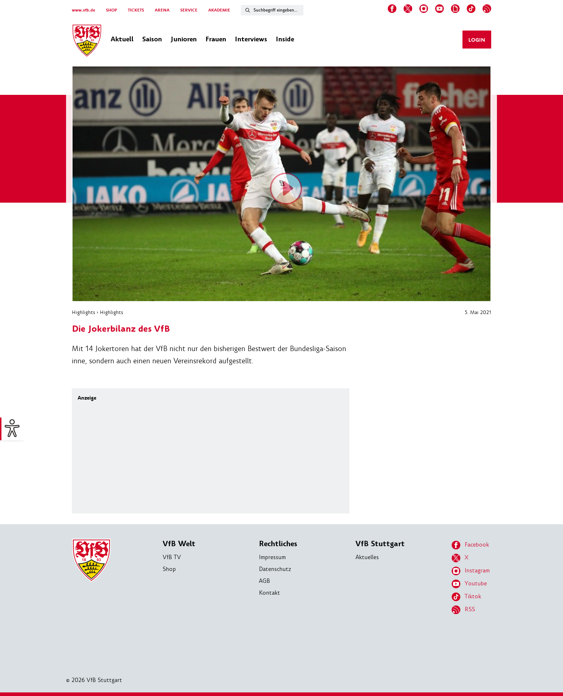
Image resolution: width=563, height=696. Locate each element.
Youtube (469, 584)
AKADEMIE (219, 10)
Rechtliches (278, 544)
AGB (264, 581)
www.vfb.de (83, 10)
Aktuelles (367, 557)
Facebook (470, 545)
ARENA (162, 10)
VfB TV (172, 557)
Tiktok (466, 597)
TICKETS (136, 10)
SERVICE (188, 10)
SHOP (111, 10)
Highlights (83, 312)
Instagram (471, 571)
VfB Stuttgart (380, 544)
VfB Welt (179, 544)
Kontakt (269, 592)
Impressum (272, 557)
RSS (463, 609)
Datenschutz (275, 569)
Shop (169, 569)
